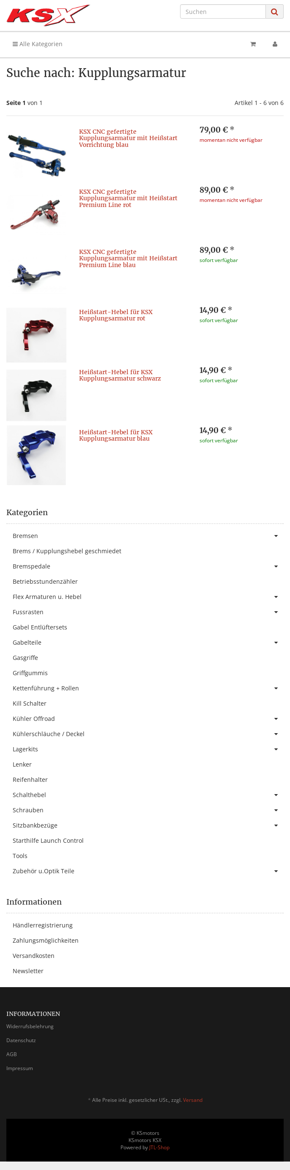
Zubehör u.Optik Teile (148, 871)
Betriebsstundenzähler (45, 581)
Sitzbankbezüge (148, 825)
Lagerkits (148, 749)
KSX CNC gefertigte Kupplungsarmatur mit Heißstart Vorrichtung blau (128, 138)
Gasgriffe (25, 658)
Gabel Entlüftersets (40, 627)
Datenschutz (21, 1040)
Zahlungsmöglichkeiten (46, 940)
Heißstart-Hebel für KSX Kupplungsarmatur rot (116, 315)
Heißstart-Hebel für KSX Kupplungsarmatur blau (116, 435)
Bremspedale (148, 566)
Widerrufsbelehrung (30, 1026)
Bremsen (148, 536)
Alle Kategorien (38, 44)
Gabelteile (148, 642)
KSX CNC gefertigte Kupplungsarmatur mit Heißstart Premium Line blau (128, 258)
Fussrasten (148, 612)
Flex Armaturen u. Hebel (148, 596)
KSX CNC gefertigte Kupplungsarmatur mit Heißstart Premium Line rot (128, 198)
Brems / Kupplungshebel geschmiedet (67, 551)
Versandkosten (34, 956)
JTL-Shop (159, 1147)
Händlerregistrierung (43, 925)
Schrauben (148, 810)
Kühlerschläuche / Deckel (148, 734)
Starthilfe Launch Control (48, 840)
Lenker (22, 764)
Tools (20, 856)
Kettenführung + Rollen (148, 688)
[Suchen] (223, 11)
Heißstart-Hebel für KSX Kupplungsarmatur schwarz (120, 375)
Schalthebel (148, 795)
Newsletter (28, 971)
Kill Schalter (30, 703)
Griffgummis (30, 673)
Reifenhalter (30, 779)
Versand (192, 1100)
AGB (11, 1054)
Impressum (19, 1068)
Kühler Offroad (148, 718)
